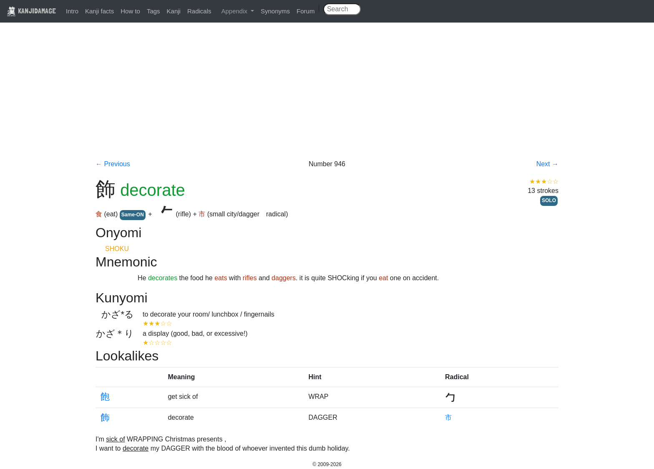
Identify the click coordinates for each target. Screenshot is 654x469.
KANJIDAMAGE (31, 10)
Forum (305, 11)
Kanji (174, 11)
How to (130, 11)
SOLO (549, 200)
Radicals (199, 11)
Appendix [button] (235, 11)
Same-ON (132, 215)
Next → (547, 163)
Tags (153, 11)
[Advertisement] (327, 96)
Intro (72, 11)
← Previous (113, 163)
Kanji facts (99, 11)
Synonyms (275, 11)
